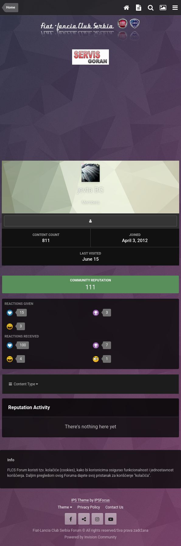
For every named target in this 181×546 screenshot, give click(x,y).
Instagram (97, 519)
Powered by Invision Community (90, 537)
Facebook (70, 519)
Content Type (23, 384)
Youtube (111, 519)
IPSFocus (102, 500)
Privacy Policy (89, 507)
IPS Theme (80, 500)
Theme (65, 507)
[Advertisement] (90, 111)
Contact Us (114, 507)
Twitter (84, 519)
